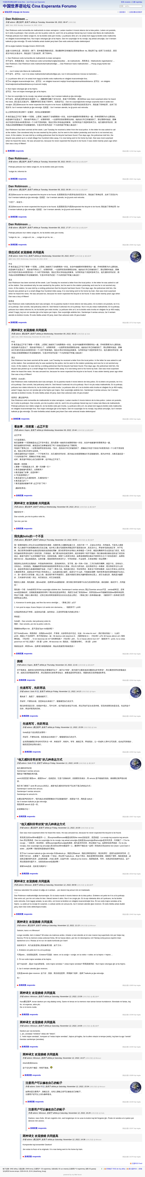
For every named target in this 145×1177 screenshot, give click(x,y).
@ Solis (87, 334)
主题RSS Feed (137, 1163)
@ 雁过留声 (83, 162)
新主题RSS (133, 1169)
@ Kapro (93, 691)
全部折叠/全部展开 (135, 12)
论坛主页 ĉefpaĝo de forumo (17, 12)
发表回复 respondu (16, 151)
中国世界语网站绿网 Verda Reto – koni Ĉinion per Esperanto (24, 2)
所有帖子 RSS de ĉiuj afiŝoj (115, 1169)
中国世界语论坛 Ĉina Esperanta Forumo (39, 6)
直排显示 (122, 12)
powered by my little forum (72, 1174)
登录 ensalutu (126, 2)
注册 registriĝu (137, 2)
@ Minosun (92, 925)
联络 (140, 1169)
